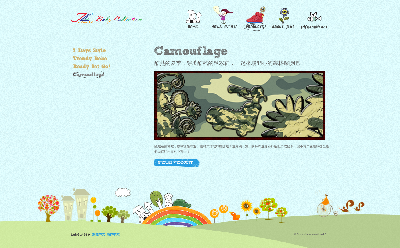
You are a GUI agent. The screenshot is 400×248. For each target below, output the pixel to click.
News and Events (224, 18)
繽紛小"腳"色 (102, 50)
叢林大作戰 (102, 75)
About (284, 18)
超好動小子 (102, 67)
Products (255, 18)
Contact (314, 18)
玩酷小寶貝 (102, 58)
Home (193, 18)
